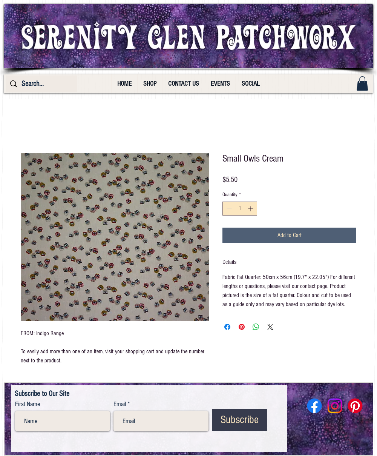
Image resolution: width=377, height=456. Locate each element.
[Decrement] (228, 208)
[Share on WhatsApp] (256, 326)
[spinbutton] (240, 208)
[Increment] (251, 208)
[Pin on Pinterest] (241, 326)
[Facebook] (314, 406)
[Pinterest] (355, 406)
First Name (27, 404)
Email (119, 404)
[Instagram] (335, 406)
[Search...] (41, 83)
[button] (362, 83)
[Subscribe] (239, 420)
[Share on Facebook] (227, 326)
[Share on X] (270, 326)
